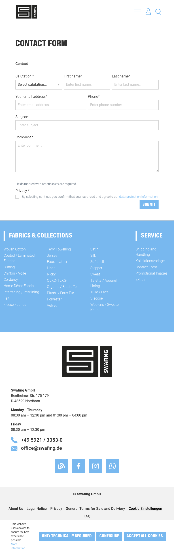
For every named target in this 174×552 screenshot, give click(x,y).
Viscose (96, 298)
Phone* (94, 96)
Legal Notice (37, 508)
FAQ (87, 516)
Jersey (52, 255)
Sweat (95, 274)
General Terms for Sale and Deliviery (95, 508)
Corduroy (11, 279)
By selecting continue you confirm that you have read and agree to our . (90, 196)
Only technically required (67, 536)
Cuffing (9, 267)
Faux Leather (57, 262)
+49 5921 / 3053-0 (42, 440)
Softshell (97, 262)
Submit (149, 204)
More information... (19, 546)
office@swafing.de (41, 448)
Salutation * (24, 76)
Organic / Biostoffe (61, 287)
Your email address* (31, 96)
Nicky (51, 274)
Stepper (96, 268)
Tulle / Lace (99, 292)
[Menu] (137, 12)
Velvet (52, 305)
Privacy (56, 508)
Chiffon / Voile (15, 273)
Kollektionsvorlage (150, 261)
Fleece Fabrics (15, 304)
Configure (109, 536)
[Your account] (148, 12)
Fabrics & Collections (40, 236)
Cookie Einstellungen (145, 508)
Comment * (24, 137)
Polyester (54, 299)
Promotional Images (152, 273)
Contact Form (146, 267)
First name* (73, 76)
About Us (15, 508)
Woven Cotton (15, 249)
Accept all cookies (145, 536)
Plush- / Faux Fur (60, 293)
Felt (6, 298)
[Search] (158, 11)
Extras (140, 279)
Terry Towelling (59, 249)
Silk (93, 255)
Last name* (121, 76)
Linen (51, 268)
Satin (94, 249)
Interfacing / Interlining (21, 292)
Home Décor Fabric (19, 286)
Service (152, 236)
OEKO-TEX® (57, 280)
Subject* (22, 117)
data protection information (138, 196)
